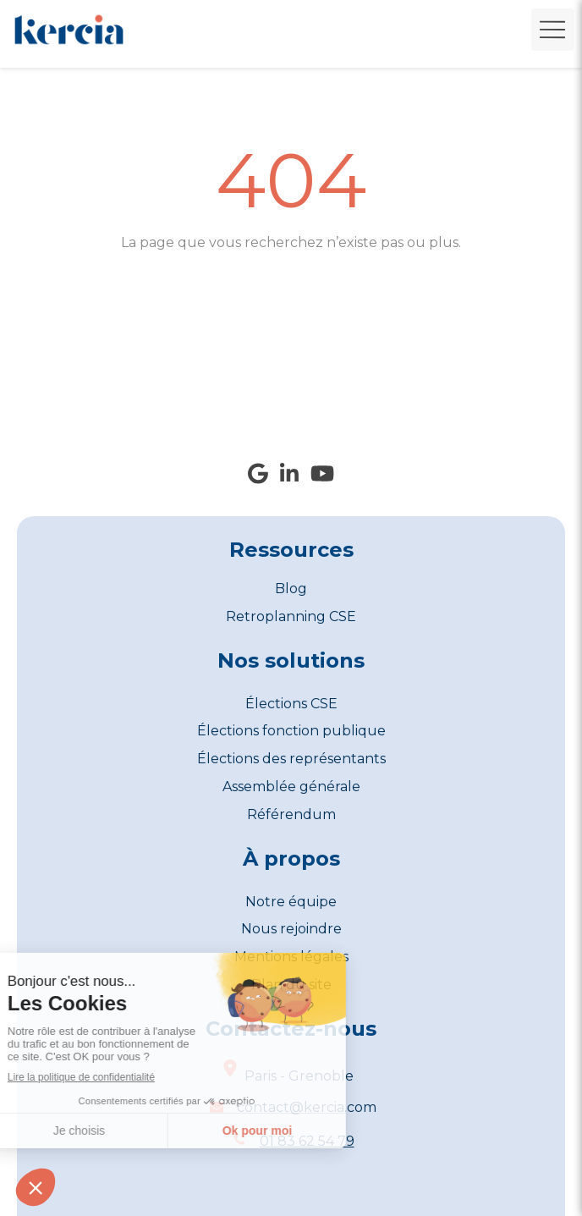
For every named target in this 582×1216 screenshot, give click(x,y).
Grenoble (321, 1076)
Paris (260, 1076)
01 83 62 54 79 (307, 1141)
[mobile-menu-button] (552, 29)
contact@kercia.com (306, 1107)
